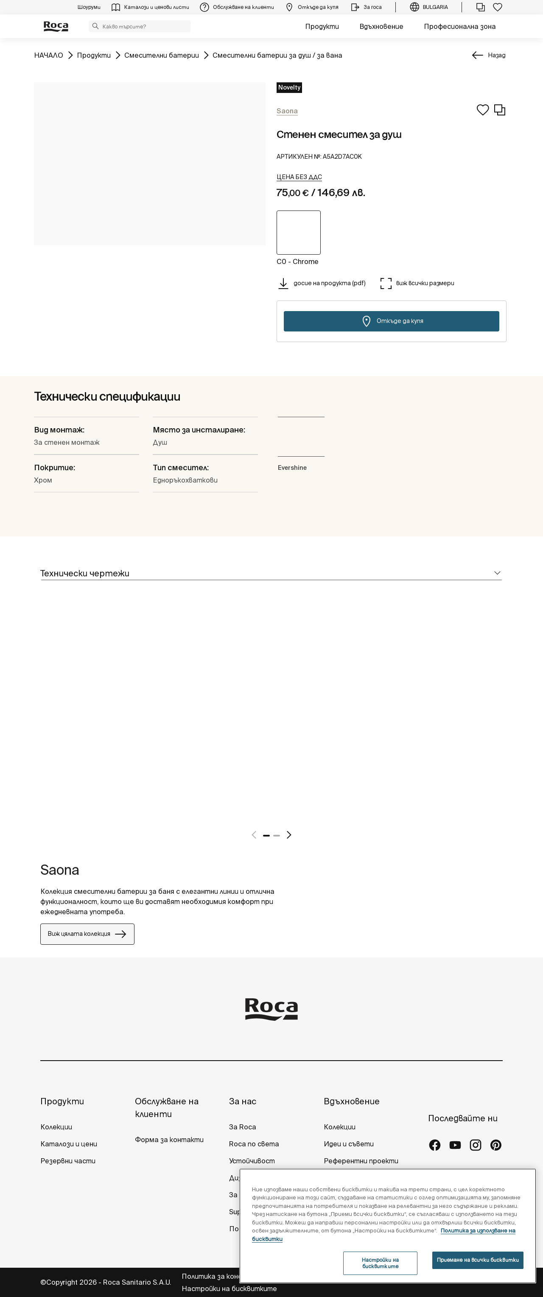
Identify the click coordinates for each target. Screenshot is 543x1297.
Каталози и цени (68, 1144)
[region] (387, 1225)
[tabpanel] (43, 719)
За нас (242, 1101)
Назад (497, 55)
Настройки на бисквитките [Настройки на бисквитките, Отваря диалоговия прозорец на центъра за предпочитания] (380, 1263)
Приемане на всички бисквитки (478, 1260)
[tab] (271, 573)
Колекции (56, 1127)
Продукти (322, 26)
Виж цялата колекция (87, 934)
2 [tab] (276, 836)
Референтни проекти (361, 1161)
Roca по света (254, 1144)
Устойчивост (252, 1161)
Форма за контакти (169, 1139)
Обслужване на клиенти (167, 1107)
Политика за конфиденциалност (238, 1276)
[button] (95, 26)
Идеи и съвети (349, 1144)
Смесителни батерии (161, 54)
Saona (59, 869)
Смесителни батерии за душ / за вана (277, 54)
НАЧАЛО (48, 54)
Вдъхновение (381, 26)
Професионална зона (460, 26)
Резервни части (67, 1161)
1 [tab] (266, 836)
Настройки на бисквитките (229, 1288)
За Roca (242, 1127)
